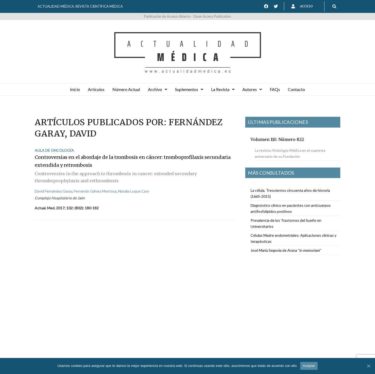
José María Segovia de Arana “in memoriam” (286, 250)
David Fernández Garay (53, 191)
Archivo (157, 89)
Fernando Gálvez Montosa (95, 191)
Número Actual (126, 89)
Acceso (306, 6)
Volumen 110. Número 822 (277, 139)
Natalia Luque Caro (133, 191)
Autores (252, 89)
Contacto (296, 89)
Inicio (75, 89)
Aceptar (309, 366)
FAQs (275, 89)
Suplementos (189, 89)
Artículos (96, 89)
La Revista (222, 89)
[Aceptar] (368, 365)
